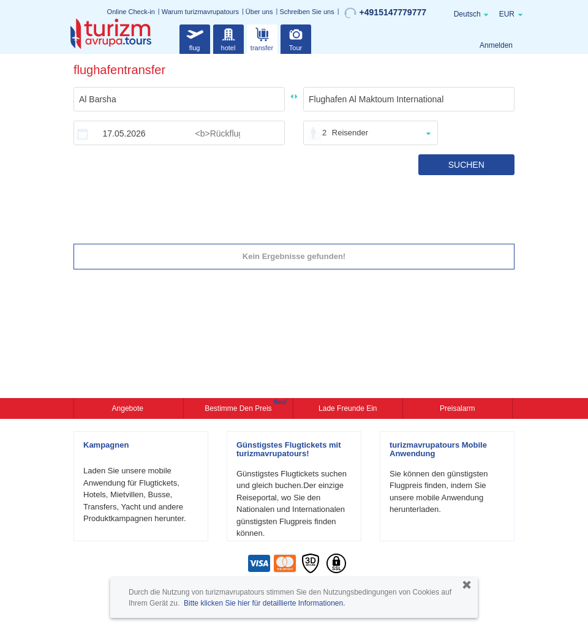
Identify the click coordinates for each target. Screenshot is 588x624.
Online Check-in (131, 11)
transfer (262, 37)
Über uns (259, 11)
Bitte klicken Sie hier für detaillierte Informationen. (264, 603)
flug (195, 37)
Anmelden (496, 45)
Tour (296, 37)
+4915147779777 (385, 12)
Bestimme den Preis (239, 407)
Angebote (129, 408)
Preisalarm (457, 408)
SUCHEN (466, 165)
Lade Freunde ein (347, 408)
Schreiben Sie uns (306, 11)
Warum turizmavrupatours (200, 11)
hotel (228, 37)
